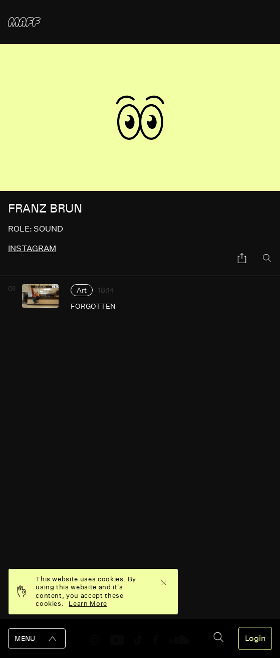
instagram (32, 248)
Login (255, 638)
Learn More (88, 603)
